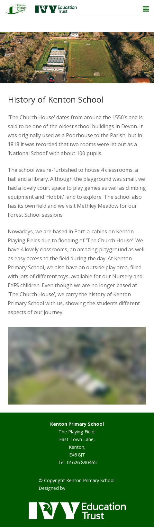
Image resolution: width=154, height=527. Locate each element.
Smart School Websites (91, 488)
